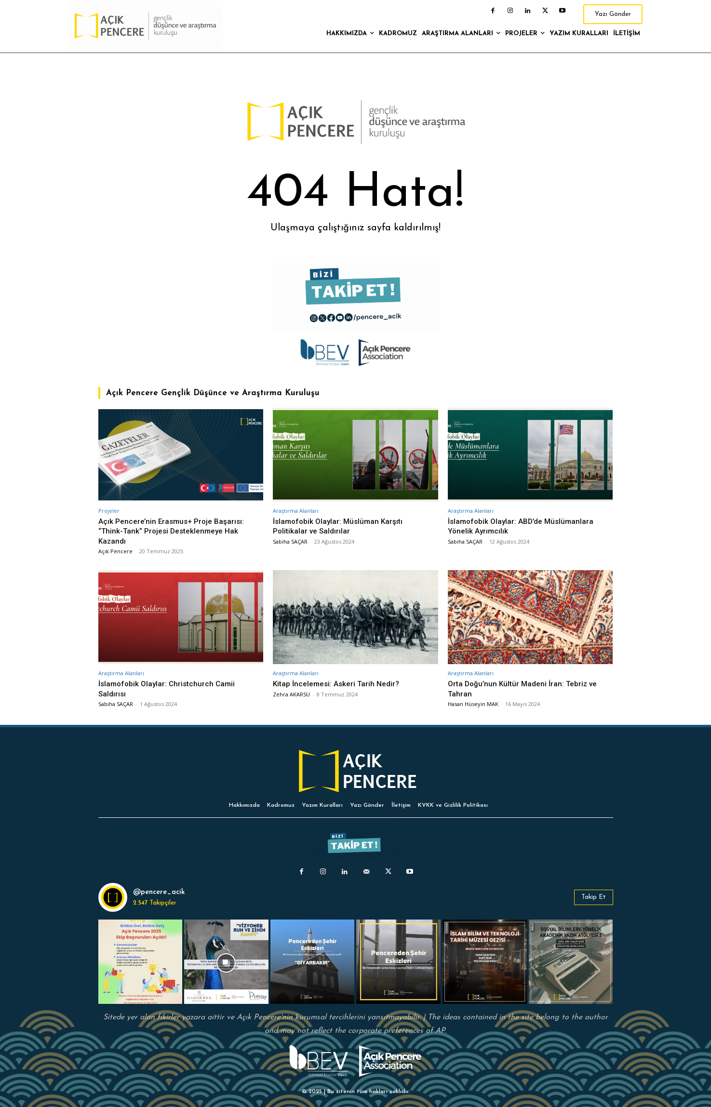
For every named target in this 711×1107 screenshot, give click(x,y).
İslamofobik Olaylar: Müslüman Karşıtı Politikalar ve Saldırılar (342, 525)
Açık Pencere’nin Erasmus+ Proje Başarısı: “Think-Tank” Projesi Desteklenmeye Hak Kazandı (176, 531)
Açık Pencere (115, 551)
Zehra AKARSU (291, 694)
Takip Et (593, 897)
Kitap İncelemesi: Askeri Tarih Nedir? (341, 683)
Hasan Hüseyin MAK (473, 703)
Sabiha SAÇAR (290, 541)
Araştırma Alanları (296, 510)
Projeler (109, 510)
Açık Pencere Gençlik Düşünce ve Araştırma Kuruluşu (213, 393)
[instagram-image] (140, 962)
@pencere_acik (159, 892)
